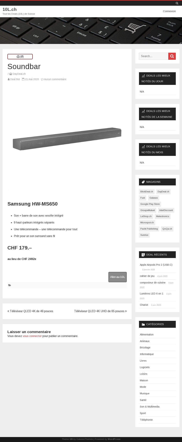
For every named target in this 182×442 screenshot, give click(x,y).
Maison (144, 380)
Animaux (144, 341)
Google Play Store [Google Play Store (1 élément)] (150, 203)
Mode (143, 386)
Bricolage (145, 347)
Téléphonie (146, 419)
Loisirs (143, 373)
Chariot (144, 304)
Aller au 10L (117, 276)
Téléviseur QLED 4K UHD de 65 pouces (100, 310)
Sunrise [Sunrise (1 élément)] (144, 234)
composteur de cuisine (152, 282)
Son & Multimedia (149, 406)
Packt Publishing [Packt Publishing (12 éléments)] (149, 228)
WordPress (114, 439)
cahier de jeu (147, 275)
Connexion (169, 11)
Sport (143, 413)
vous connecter (32, 335)
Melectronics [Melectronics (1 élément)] (162, 216)
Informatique (147, 354)
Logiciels (145, 367)
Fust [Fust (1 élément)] (142, 197)
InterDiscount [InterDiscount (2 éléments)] (166, 210)
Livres (143, 360)
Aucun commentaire (55, 79)
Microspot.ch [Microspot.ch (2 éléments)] (147, 222)
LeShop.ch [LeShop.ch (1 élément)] (146, 216)
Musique (144, 393)
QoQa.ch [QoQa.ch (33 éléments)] (167, 228)
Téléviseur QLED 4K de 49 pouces (30, 310)
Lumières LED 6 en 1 (151, 293)
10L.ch (9, 9)
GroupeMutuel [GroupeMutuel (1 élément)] (147, 210)
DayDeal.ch (19, 73)
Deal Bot (15, 79)
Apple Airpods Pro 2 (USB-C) (156, 264)
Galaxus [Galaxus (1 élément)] (153, 197)
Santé (143, 399)
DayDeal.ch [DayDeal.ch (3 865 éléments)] (163, 191)
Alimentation (147, 334)
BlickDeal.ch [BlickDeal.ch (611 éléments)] (146, 191)
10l (71, 439)
